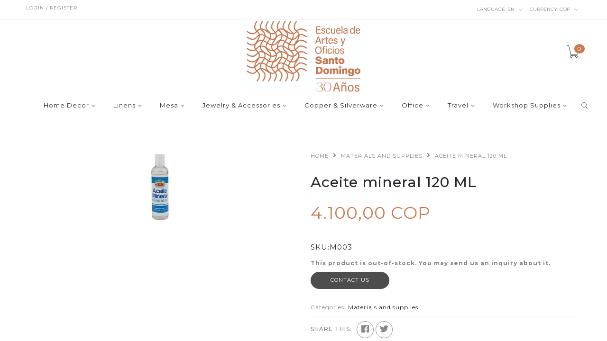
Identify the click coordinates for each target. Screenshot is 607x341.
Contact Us (350, 280)
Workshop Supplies (527, 105)
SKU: (320, 246)
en (500, 9)
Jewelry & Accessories (241, 105)
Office (412, 105)
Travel (458, 105)
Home (320, 156)
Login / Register (51, 8)
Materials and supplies (382, 156)
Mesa (169, 105)
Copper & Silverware (340, 105)
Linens (124, 105)
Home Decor (66, 105)
